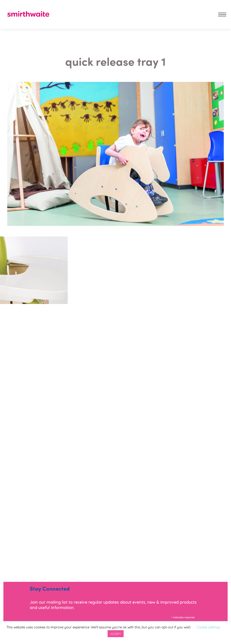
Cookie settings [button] (208, 627)
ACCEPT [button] (115, 634)
